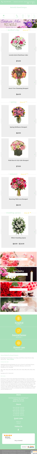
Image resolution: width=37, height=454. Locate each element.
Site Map (31, 453)
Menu (4, 17)
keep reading (10, 359)
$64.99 (18, 94)
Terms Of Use (5, 453)
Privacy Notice (13, 453)
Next (34, 49)
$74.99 (18, 61)
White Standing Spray (18, 238)
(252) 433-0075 (7, 1)
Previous (2, 49)
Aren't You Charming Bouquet (18, 88)
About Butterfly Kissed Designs (9, 355)
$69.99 (18, 133)
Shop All (25, 30)
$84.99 (18, 205)
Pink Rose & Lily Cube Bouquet (18, 160)
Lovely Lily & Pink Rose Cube (18, 55)
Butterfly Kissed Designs (18, 7)
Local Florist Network (22, 453)
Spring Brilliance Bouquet (18, 127)
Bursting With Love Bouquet (18, 199)
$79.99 (18, 166)
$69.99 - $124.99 (18, 244)
